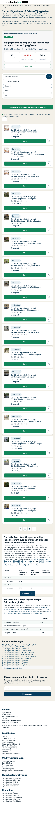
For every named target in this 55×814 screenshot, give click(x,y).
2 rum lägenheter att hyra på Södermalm (16, 658)
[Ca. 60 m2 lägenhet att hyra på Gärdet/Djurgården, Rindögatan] (31, 193)
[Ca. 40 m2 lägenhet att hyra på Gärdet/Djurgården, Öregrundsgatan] (31, 260)
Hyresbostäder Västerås (10, 786)
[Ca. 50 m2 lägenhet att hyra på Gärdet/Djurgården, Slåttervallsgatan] (31, 282)
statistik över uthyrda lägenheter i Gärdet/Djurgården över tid (26, 564)
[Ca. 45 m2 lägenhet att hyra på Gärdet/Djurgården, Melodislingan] (31, 461)
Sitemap (5, 752)
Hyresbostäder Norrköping (11, 801)
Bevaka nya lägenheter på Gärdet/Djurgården (27, 107)
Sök (49, 76)
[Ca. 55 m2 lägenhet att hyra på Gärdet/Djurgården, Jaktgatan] (31, 371)
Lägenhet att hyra (21, 5)
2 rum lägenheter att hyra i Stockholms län (17, 650)
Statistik (5, 767)
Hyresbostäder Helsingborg (12, 797)
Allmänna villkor (7, 742)
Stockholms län (34, 5)
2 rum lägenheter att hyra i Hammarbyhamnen (18, 652)
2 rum (4, 7)
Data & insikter (7, 763)
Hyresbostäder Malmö (10, 782)
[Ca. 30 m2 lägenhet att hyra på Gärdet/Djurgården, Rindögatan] (31, 505)
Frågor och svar (7, 765)
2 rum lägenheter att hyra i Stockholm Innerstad (19, 656)
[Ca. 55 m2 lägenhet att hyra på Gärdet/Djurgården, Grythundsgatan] (31, 394)
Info (25, 141)
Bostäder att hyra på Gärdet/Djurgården (16, 647)
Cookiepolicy (6, 750)
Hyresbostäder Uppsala (10, 784)
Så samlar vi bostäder (10, 746)
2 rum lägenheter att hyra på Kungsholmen (17, 654)
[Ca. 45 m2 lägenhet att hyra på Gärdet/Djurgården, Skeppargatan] (31, 305)
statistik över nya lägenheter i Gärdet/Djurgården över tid (27, 562)
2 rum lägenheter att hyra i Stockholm (15, 649)
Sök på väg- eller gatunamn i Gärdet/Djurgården (19, 645)
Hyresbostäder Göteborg (11, 780)
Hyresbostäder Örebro (10, 793)
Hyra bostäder (7, 5)
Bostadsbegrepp (8, 769)
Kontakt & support (8, 738)
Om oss (4, 736)
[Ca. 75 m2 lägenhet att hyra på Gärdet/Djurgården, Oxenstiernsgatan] (31, 349)
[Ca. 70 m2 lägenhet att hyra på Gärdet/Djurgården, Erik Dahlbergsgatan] (31, 149)
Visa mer (26, 593)
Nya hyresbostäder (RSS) (11, 753)
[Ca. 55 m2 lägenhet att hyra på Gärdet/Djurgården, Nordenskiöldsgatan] (31, 438)
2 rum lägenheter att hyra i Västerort (15, 664)
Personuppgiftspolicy (9, 748)
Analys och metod (8, 761)
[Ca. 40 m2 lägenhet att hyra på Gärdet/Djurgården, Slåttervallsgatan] (31, 216)
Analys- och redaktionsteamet (13, 770)
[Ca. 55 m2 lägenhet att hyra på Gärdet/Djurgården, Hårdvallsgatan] (31, 327)
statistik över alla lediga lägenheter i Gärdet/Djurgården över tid (26, 560)
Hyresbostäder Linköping (11, 795)
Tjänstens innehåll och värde (12, 744)
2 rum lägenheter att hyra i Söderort (15, 660)
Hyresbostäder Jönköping (11, 799)
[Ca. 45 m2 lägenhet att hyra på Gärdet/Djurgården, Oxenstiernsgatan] (31, 416)
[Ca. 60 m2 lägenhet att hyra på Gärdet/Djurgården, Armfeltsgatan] (31, 126)
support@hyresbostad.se (11, 720)
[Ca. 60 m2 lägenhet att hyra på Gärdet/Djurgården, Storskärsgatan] (31, 171)
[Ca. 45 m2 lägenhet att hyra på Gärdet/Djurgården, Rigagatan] (31, 483)
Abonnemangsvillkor (9, 740)
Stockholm (46, 5)
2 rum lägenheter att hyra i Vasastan (15, 662)
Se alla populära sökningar (13, 668)
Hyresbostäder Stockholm (11, 778)
